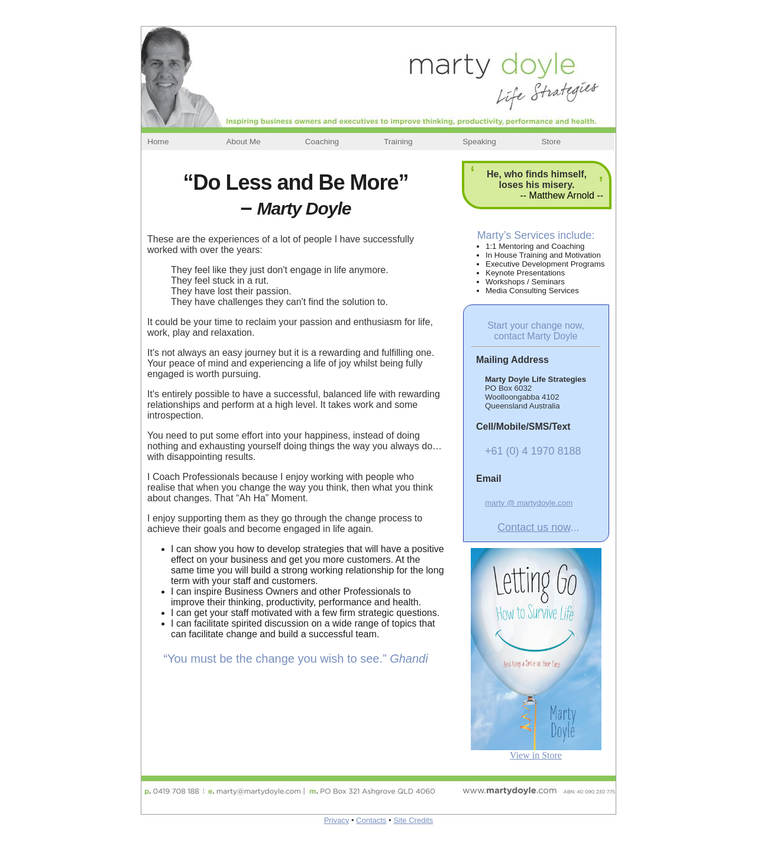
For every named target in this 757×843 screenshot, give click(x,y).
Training (398, 141)
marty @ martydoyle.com (528, 502)
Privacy (337, 820)
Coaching (322, 141)
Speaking (479, 141)
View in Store (536, 755)
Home (158, 141)
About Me (243, 141)
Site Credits (413, 820)
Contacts (371, 820)
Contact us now (533, 527)
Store (551, 141)
